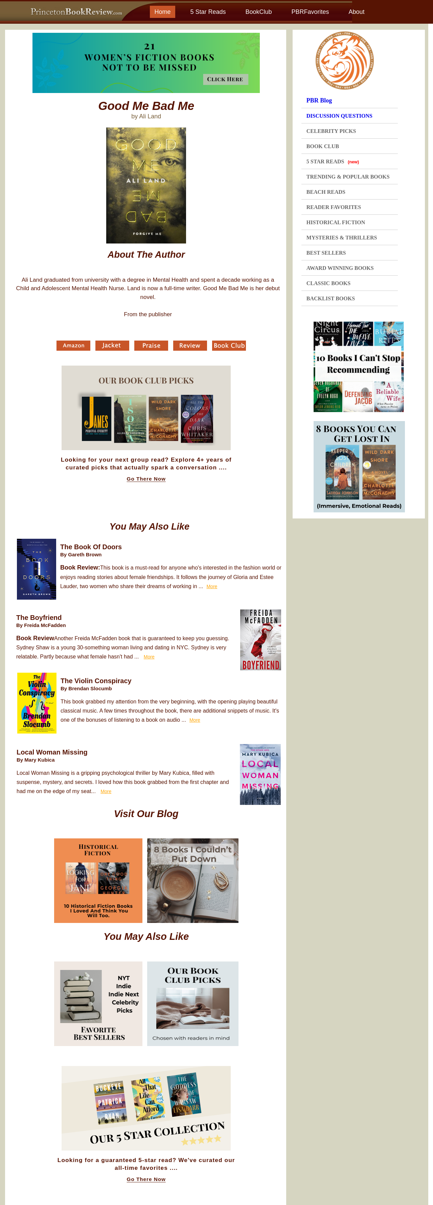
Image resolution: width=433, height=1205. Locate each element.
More (211, 586)
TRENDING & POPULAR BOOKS (348, 177)
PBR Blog (319, 100)
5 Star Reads (208, 11)
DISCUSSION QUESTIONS (339, 116)
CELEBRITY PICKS (331, 131)
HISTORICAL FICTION (335, 222)
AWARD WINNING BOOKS (340, 268)
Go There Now (146, 479)
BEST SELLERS (326, 253)
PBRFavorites (310, 11)
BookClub (258, 11)
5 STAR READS (332, 161)
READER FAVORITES (333, 207)
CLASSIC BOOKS (328, 283)
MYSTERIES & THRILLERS (341, 237)
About (356, 11)
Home (162, 11)
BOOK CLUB (322, 146)
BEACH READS (325, 192)
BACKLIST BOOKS (330, 298)
